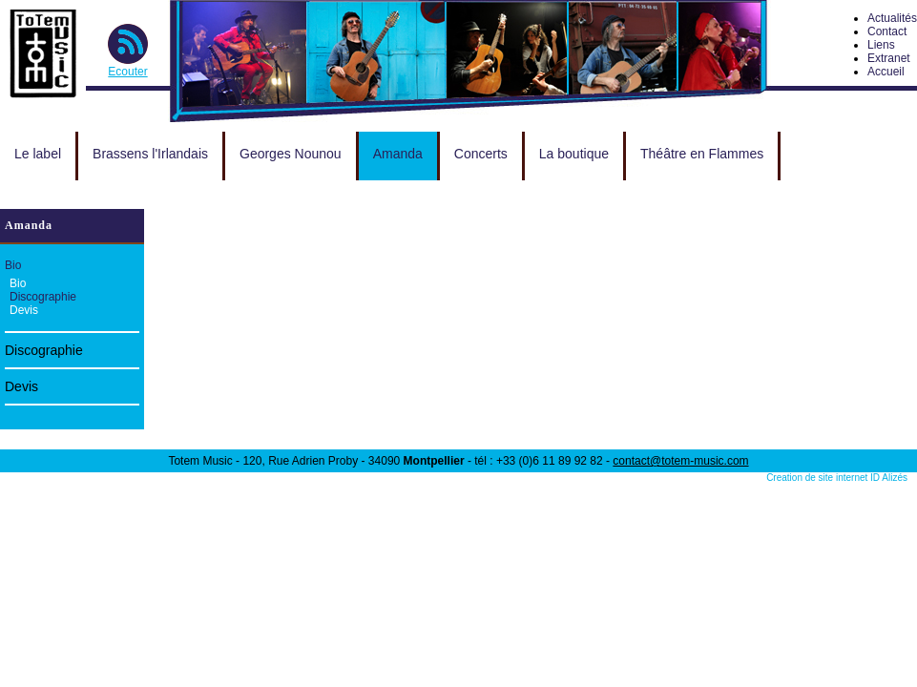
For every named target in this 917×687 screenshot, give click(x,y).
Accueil (886, 71)
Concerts (481, 153)
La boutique (574, 153)
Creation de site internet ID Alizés (836, 477)
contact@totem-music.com (680, 461)
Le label (37, 153)
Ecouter (127, 71)
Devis (24, 310)
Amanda (398, 153)
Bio (13, 265)
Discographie (43, 296)
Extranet (888, 58)
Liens (881, 45)
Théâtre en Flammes (701, 153)
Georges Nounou (291, 153)
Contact (887, 31)
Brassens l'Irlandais (150, 153)
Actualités (892, 18)
